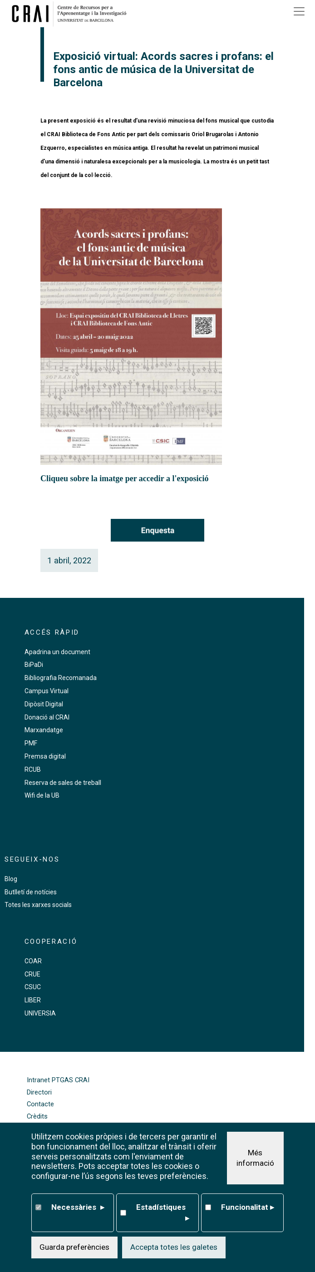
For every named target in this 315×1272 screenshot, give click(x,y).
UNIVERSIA (40, 1013)
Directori (39, 1092)
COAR (33, 961)
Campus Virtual (47, 691)
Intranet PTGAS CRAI (58, 1080)
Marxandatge (44, 730)
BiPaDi (34, 664)
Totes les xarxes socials (38, 904)
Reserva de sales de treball (63, 782)
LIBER (33, 1000)
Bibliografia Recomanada (61, 677)
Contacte (40, 1104)
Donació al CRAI (47, 717)
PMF (31, 743)
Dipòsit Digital (44, 704)
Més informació (255, 1158)
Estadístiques (162, 1214)
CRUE (32, 974)
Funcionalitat (247, 1208)
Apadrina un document (57, 652)
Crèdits (37, 1116)
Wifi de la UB (42, 795)
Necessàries (77, 1208)
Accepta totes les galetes (173, 1247)
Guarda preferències (74, 1247)
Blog (11, 879)
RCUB (33, 769)
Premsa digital (45, 756)
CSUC (33, 987)
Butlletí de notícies (31, 892)
